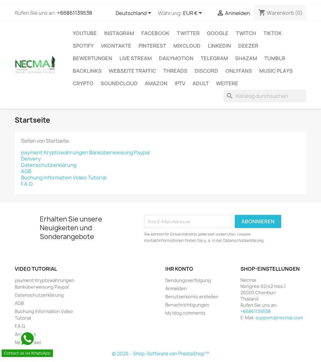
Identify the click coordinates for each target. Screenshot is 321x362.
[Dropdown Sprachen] (134, 13)
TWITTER (188, 33)
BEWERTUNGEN (92, 58)
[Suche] (265, 96)
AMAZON (156, 83)
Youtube (85, 33)
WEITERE (227, 83)
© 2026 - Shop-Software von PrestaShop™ (160, 353)
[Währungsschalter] (193, 13)
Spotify (83, 45)
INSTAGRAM (119, 33)
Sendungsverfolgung (188, 280)
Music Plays (276, 70)
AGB (26, 171)
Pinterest (152, 45)
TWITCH (246, 33)
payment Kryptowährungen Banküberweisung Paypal (85, 152)
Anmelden (176, 288)
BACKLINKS (87, 70)
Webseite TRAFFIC (132, 70)
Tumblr (274, 58)
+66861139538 (74, 12)
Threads (175, 70)
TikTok (272, 33)
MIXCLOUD (187, 45)
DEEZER (248, 45)
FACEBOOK (155, 33)
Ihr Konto (179, 268)
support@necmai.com (279, 318)
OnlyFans (238, 70)
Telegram (214, 58)
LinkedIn (219, 45)
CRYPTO (83, 83)
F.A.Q (27, 183)
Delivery (31, 158)
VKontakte (116, 45)
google (218, 33)
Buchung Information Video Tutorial (64, 177)
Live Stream (135, 58)
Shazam (246, 58)
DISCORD (206, 70)
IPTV (180, 83)
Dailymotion (176, 58)
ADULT (200, 83)
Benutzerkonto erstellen (191, 297)
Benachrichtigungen (187, 305)
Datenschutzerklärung (48, 165)
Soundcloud (119, 83)
